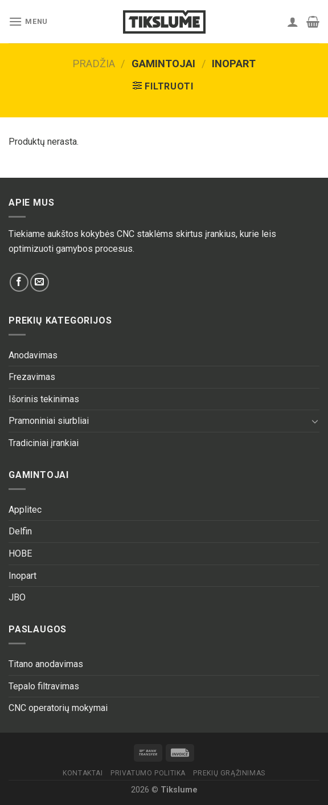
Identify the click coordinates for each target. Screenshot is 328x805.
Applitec (25, 509)
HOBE (20, 553)
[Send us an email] (39, 282)
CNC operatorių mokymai (58, 707)
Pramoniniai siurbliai (49, 420)
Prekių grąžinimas (229, 773)
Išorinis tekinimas (44, 399)
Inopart (22, 575)
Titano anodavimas (46, 664)
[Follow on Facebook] (19, 282)
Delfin (20, 531)
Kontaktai (83, 773)
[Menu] (28, 21)
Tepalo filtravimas (44, 686)
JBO (17, 597)
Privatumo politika (148, 773)
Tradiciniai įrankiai (44, 443)
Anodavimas (33, 355)
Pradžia (93, 64)
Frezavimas (32, 376)
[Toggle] (314, 421)
